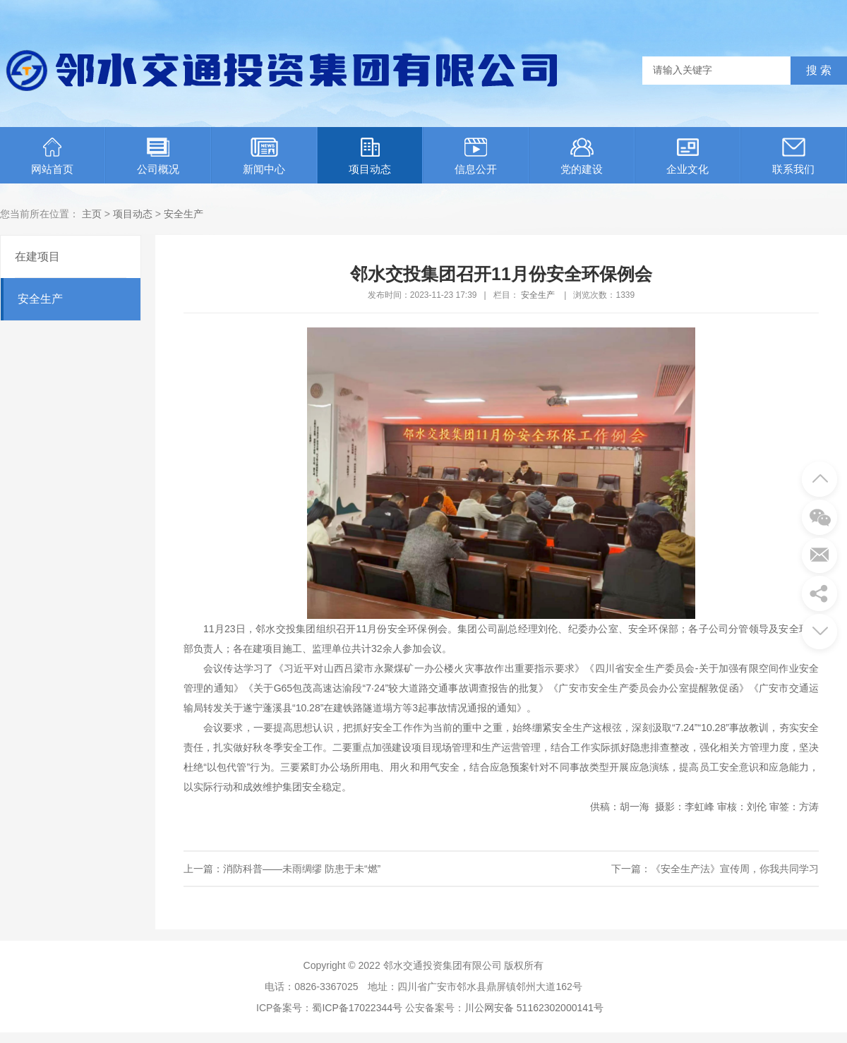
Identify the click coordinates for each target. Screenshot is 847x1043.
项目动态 (370, 156)
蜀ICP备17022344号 (357, 1007)
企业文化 (687, 156)
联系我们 (793, 156)
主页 (92, 213)
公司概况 (158, 156)
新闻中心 (264, 156)
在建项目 (37, 257)
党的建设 (581, 156)
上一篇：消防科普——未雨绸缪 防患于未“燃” (282, 868)
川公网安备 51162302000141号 (533, 1007)
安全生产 (183, 213)
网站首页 (52, 156)
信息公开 (476, 156)
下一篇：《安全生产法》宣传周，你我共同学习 (715, 868)
